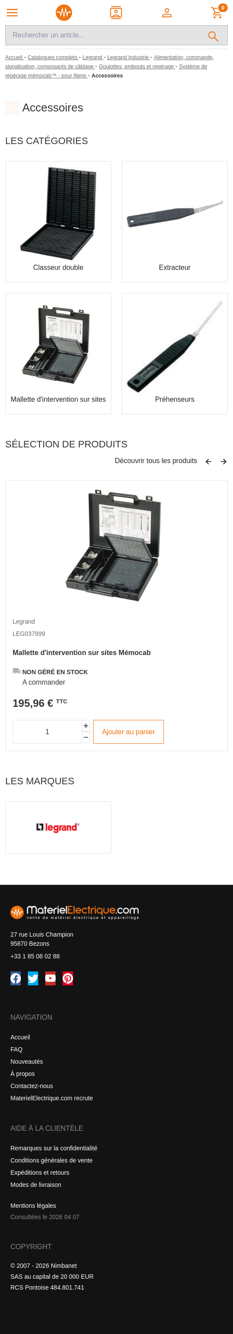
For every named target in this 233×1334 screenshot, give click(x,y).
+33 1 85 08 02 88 (35, 956)
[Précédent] (208, 462)
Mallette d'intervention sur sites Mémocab (82, 652)
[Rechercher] (214, 35)
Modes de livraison (35, 1184)
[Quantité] (47, 732)
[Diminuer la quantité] (86, 737)
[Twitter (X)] (33, 978)
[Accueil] (14, 57)
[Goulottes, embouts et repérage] (137, 67)
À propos (22, 1073)
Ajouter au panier (128, 732)
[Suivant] (224, 462)
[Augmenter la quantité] (86, 726)
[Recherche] (102, 35)
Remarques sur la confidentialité (53, 1148)
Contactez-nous (31, 1085)
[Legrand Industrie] (128, 57)
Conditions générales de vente (51, 1160)
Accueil (20, 1037)
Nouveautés (26, 1061)
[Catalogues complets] (53, 57)
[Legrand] (93, 57)
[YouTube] (50, 978)
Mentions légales (33, 1205)
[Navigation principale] (12, 13)
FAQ (16, 1049)
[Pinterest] (68, 978)
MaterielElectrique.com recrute (51, 1098)
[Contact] (117, 12)
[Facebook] (15, 978)
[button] (168, 12)
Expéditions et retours (39, 1172)
